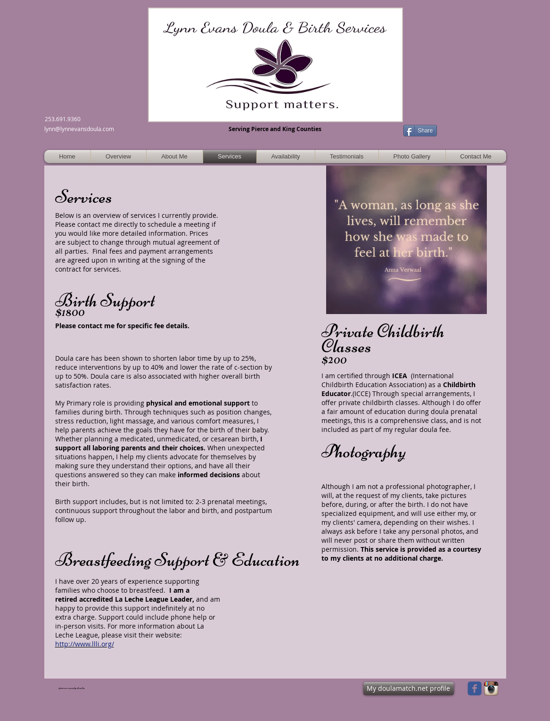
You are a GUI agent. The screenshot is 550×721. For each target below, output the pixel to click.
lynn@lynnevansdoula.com (79, 129)
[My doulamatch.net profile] (408, 688)
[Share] (420, 130)
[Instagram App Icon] (491, 688)
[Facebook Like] (469, 125)
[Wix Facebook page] (475, 688)
